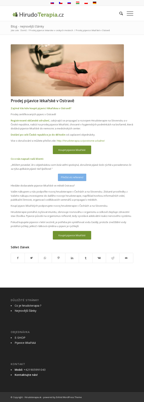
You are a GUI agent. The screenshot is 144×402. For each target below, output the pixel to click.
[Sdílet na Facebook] (17, 258)
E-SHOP (20, 337)
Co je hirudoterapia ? (28, 305)
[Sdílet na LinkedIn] (72, 258)
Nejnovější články (25, 310)
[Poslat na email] (126, 258)
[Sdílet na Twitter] (31, 258)
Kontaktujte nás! (26, 375)
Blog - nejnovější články (27, 26)
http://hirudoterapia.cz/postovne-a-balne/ (81, 140)
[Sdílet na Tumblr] (85, 258)
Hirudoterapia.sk (33, 397)
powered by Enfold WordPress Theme (62, 397)
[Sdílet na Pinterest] (58, 258)
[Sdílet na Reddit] (112, 258)
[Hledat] (119, 13)
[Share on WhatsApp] (45, 258)
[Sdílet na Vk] (99, 258)
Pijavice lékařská (25, 342)
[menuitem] (119, 13)
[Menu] (128, 13)
